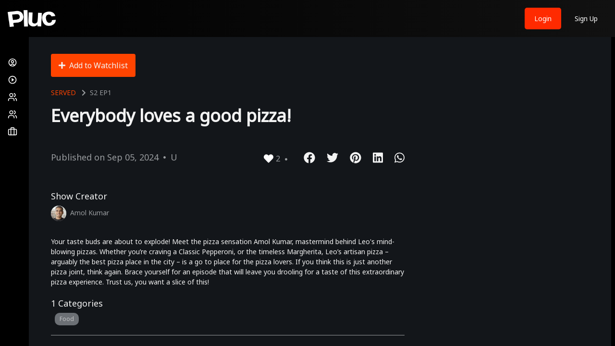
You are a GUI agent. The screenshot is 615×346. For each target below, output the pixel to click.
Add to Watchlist (93, 65)
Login (543, 18)
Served (63, 92)
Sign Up (586, 18)
